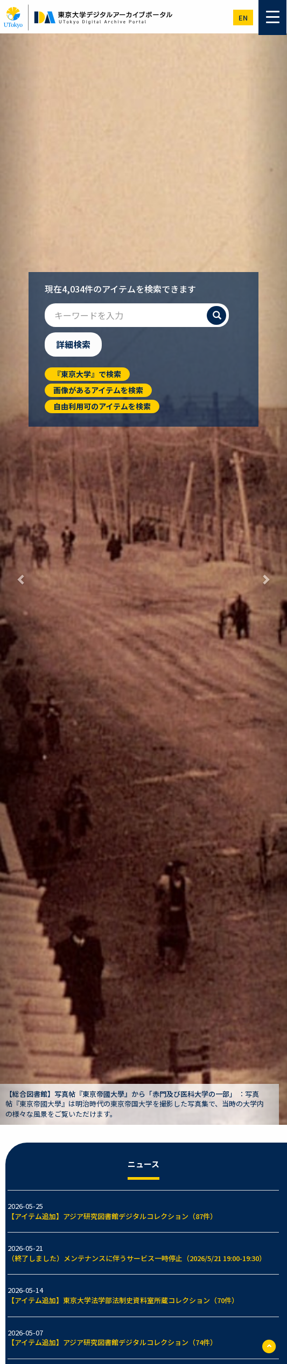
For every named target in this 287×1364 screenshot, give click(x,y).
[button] (21, 579)
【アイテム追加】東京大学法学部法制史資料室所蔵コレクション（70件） (123, 1300)
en (243, 17)
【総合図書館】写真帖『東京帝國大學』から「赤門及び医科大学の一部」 (120, 1094)
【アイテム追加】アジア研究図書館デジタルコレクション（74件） (112, 1342)
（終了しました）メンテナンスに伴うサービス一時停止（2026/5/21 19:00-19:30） (137, 1258)
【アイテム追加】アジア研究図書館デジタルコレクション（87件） (112, 1216)
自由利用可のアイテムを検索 (102, 406)
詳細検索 (73, 344)
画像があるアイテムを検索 (98, 390)
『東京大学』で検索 (87, 373)
